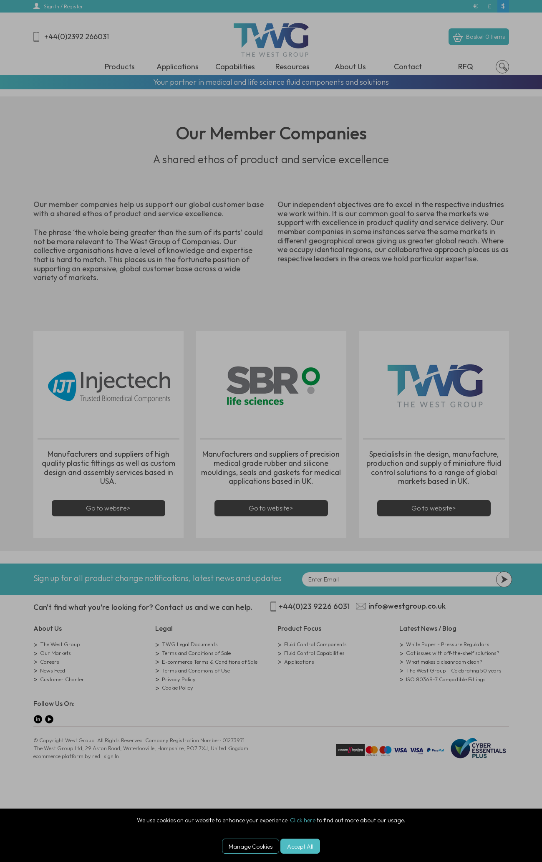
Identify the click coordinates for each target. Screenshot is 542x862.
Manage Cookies (250, 846)
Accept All (300, 846)
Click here (302, 820)
